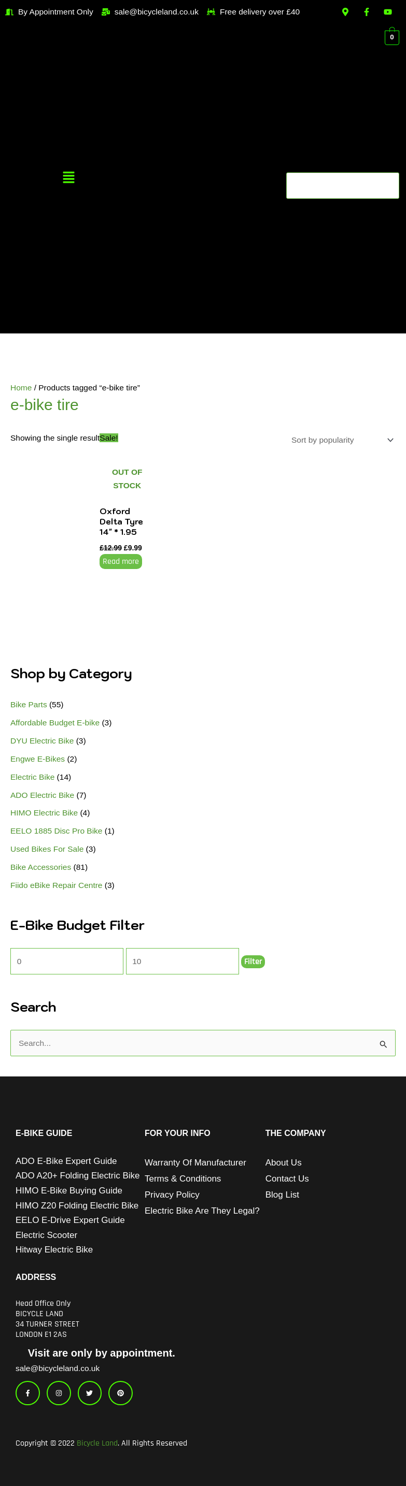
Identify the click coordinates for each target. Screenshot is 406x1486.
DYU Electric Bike (42, 740)
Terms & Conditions (183, 1179)
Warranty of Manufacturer (195, 1163)
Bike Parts (28, 704)
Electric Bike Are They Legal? (202, 1211)
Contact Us (287, 1179)
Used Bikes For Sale (46, 848)
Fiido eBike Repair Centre (56, 885)
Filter (253, 962)
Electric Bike (32, 777)
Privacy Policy (172, 1195)
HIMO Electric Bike (44, 812)
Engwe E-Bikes (37, 758)
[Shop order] (340, 439)
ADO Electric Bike (42, 795)
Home (21, 387)
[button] (68, 178)
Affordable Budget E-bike (55, 722)
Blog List (282, 1195)
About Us (283, 1163)
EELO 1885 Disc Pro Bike (56, 830)
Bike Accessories (40, 867)
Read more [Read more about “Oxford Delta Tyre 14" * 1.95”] (121, 561)
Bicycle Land (97, 1443)
